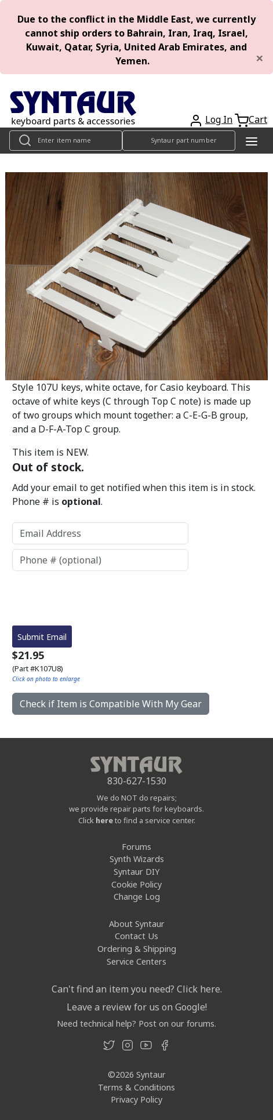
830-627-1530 (136, 780)
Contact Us (136, 935)
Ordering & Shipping (136, 948)
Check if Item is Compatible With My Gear (111, 703)
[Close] (260, 58)
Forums (136, 846)
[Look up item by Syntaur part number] (178, 140)
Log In (218, 119)
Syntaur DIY (136, 871)
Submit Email (42, 636)
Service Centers (136, 961)
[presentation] (100, 598)
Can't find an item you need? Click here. (137, 989)
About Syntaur (137, 923)
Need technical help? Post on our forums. (136, 1023)
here (104, 820)
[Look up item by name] (65, 140)
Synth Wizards (137, 858)
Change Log (137, 896)
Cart (258, 119)
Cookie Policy (136, 884)
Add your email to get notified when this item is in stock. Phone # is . (134, 494)
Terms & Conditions (136, 1087)
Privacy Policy (136, 1099)
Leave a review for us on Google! (137, 1007)
